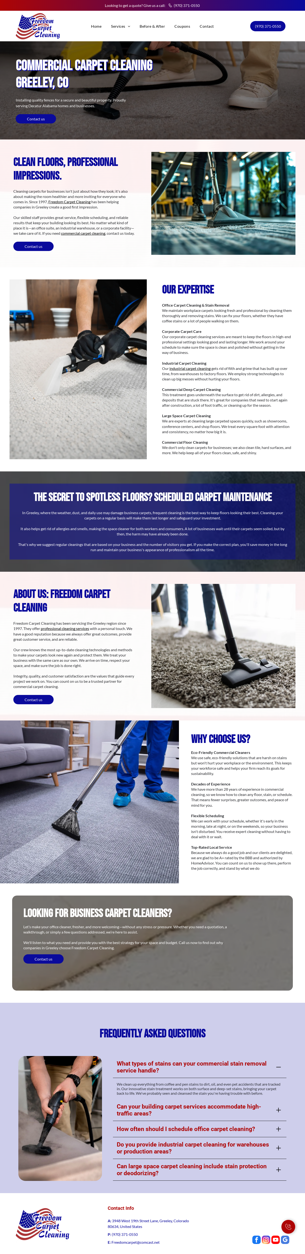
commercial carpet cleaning (83, 233)
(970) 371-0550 (187, 5)
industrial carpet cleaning (190, 368)
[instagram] (266, 1219)
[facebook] (256, 1219)
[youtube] (275, 1219)
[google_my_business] (285, 1219)
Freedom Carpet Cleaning (69, 201)
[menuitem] (96, 26)
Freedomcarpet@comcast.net (136, 1221)
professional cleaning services (65, 628)
